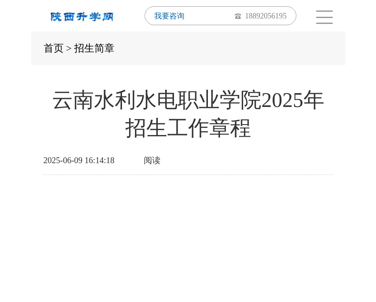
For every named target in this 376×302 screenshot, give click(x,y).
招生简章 (94, 48)
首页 (54, 48)
